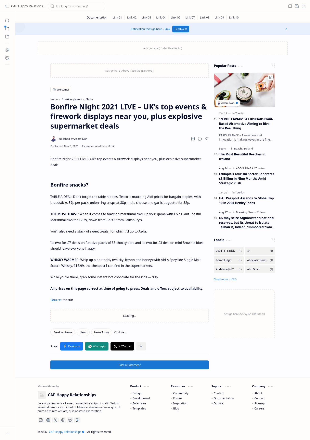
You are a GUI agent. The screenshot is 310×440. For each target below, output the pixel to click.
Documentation (224, 398)
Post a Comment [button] (130, 365)
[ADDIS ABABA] (245, 168)
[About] (7, 50)
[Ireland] (248, 148)
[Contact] (7, 58)
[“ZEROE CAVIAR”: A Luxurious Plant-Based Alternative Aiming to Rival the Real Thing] (244, 90)
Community (180, 393)
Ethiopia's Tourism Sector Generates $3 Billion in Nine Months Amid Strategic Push (246, 178)
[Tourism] (240, 113)
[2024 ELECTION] (229, 251)
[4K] (260, 251)
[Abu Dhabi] (260, 269)
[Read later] (193, 139)
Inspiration (180, 403)
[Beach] (239, 148)
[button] (7, 6)
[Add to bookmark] (270, 77)
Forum (177, 398)
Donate (218, 403)
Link (167, 29)
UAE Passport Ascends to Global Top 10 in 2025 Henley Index (246, 200)
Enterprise (139, 403)
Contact (219, 393)
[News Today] (101, 332)
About (258, 393)
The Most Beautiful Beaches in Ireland (242, 156)
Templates (139, 408)
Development (141, 398)
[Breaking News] (62, 332)
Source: (56, 300)
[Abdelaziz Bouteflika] (260, 260)
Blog (176, 408)
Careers (259, 408)
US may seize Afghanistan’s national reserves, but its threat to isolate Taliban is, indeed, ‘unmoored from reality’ (246, 222)
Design (137, 393)
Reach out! (181, 29)
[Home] (7, 20)
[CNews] (261, 212)
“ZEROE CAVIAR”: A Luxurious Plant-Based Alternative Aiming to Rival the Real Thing (246, 123)
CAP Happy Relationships (30, 6)
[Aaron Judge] (229, 260)
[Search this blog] (76, 6)
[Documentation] (97, 17)
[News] (83, 332)
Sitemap (259, 403)
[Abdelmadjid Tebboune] (229, 269)
